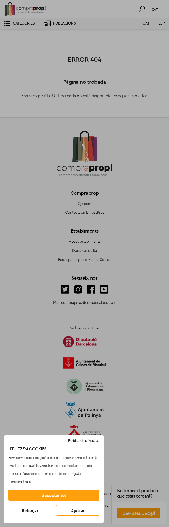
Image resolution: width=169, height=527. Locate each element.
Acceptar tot (54, 495)
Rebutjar (30, 510)
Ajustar (77, 510)
